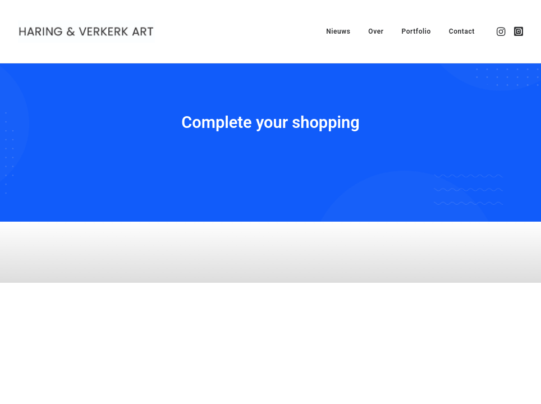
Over (375, 31)
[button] (502, 31)
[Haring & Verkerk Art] (86, 31)
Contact (462, 31)
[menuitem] (338, 31)
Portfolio (416, 31)
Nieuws (338, 31)
